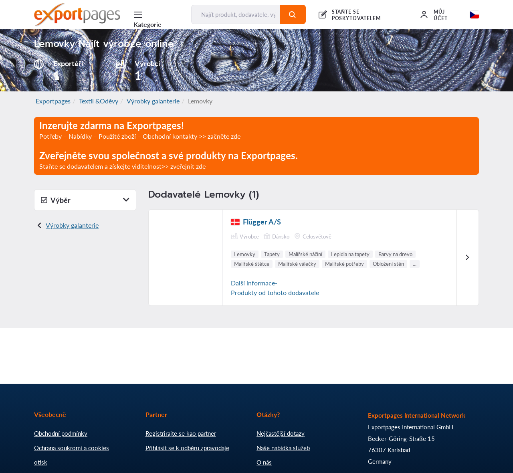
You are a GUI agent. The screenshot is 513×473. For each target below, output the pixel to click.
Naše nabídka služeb (283, 447)
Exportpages (53, 101)
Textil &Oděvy (98, 101)
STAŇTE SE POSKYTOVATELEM (356, 15)
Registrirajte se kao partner (180, 433)
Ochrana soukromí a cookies (71, 447)
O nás (264, 462)
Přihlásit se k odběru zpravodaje (187, 447)
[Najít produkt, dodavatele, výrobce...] (235, 14)
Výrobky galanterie (153, 101)
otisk (40, 462)
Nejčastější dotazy (280, 433)
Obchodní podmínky (60, 433)
